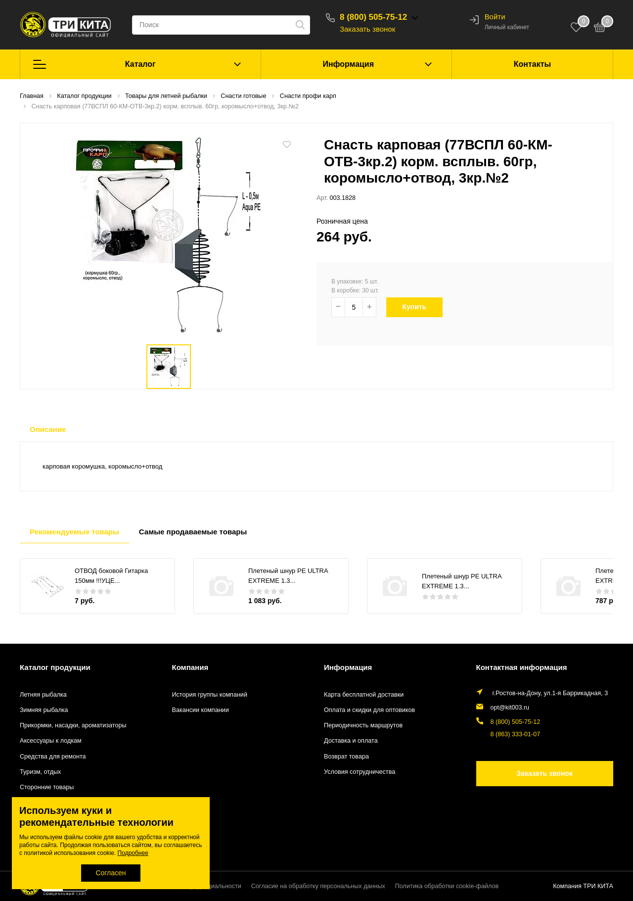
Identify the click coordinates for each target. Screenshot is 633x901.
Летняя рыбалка (43, 694)
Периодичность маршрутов (363, 725)
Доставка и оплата (351, 740)
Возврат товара (346, 756)
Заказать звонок (367, 29)
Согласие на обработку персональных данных (318, 886)
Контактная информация (521, 667)
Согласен (110, 873)
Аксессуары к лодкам (51, 740)
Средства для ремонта (53, 756)
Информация (348, 64)
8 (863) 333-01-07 (516, 734)
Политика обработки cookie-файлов (446, 886)
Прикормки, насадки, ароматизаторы (73, 725)
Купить (419, 307)
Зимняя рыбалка (44, 710)
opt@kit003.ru (510, 707)
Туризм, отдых (40, 771)
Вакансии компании (200, 710)
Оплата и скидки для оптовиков (369, 710)
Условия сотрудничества (359, 771)
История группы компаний (209, 694)
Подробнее (133, 853)
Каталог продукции (55, 667)
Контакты (532, 64)
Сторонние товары (47, 787)
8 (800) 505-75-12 (373, 17)
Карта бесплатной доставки (364, 694)
